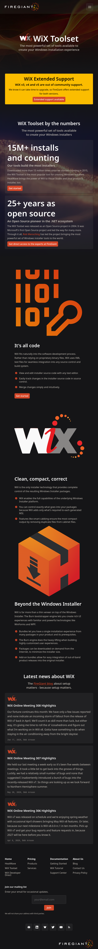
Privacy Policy (80, 873)
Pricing (31, 859)
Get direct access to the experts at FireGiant (33, 244)
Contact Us (78, 868)
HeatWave (10, 863)
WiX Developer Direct (13, 874)
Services (32, 868)
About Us (78, 859)
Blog (75, 863)
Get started (15, 188)
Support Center (58, 873)
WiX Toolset (11, 868)
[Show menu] (89, 6)
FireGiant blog (43, 683)
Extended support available (49, 99)
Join (49, 907)
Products (32, 863)
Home (8, 859)
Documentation (59, 859)
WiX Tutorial (56, 868)
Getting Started (58, 863)
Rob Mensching (31, 234)
